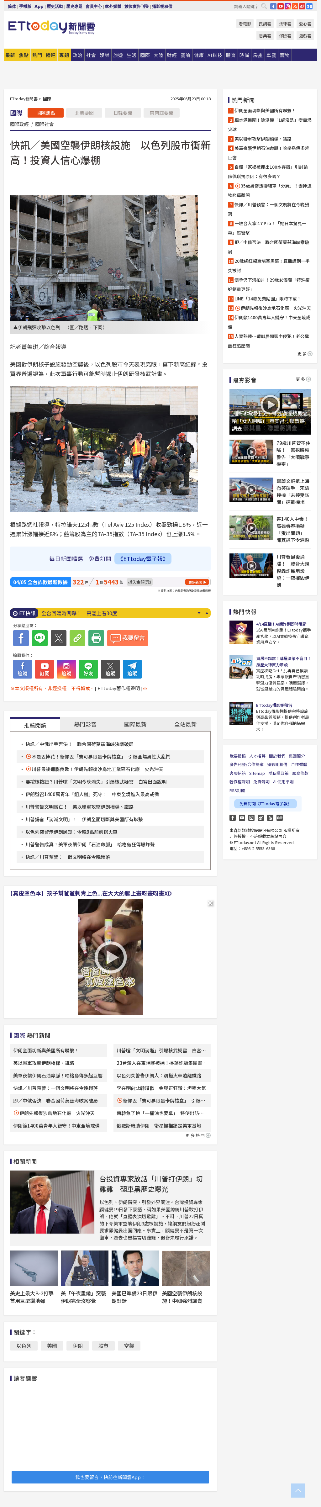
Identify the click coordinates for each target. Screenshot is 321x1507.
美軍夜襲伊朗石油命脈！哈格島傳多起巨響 (58, 1075)
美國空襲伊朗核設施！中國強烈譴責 (182, 1296)
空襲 (129, 1345)
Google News (309, 6)
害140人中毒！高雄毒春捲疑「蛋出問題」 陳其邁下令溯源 (292, 529)
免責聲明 (261, 782)
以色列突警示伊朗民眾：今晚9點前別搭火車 (71, 831)
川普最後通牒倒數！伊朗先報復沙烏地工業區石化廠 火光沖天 (97, 769)
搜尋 (264, 6)
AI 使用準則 (283, 782)
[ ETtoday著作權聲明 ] (119, 688)
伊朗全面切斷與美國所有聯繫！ (46, 1050)
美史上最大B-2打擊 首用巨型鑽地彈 (34, 1296)
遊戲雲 (305, 36)
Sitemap (257, 773)
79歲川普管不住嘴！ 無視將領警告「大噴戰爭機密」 (293, 454)
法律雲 (285, 24)
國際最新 (135, 724)
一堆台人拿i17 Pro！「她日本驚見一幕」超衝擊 (267, 228)
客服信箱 (237, 773)
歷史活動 (55, 6)
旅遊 (118, 55)
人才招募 (257, 756)
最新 (10, 55)
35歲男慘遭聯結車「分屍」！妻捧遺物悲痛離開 (270, 190)
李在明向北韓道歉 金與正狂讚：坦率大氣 (161, 1088)
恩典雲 (265, 36)
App (39, 6)
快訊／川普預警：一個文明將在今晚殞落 (67, 857)
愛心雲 (305, 24)
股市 (103, 1345)
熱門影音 (85, 724)
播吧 (51, 55)
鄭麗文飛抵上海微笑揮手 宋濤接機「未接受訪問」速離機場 (292, 491)
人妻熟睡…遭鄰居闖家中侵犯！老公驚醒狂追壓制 (268, 341)
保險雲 (285, 36)
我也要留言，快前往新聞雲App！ (110, 1477)
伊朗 (78, 1345)
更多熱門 (198, 1135)
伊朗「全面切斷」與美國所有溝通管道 (84, 613)
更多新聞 (195, 581)
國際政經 (19, 124)
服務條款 (300, 773)
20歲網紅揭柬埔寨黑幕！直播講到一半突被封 (269, 265)
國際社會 (44, 124)
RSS (295, 6)
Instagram (251, 818)
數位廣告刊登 (136, 6)
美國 (52, 1345)
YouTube (280, 6)
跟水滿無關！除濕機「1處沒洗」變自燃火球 (270, 124)
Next (199, 613)
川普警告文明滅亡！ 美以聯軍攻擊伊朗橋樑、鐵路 (79, 806)
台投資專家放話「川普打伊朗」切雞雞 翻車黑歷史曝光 (151, 1183)
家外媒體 (113, 6)
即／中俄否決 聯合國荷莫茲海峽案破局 (55, 1100)
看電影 (245, 24)
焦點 (24, 55)
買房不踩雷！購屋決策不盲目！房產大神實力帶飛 (283, 661)
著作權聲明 (239, 782)
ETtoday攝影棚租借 (274, 705)
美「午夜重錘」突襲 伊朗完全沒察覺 (86, 1296)
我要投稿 (237, 756)
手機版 (25, 6)
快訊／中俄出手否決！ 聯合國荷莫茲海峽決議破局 (79, 744)
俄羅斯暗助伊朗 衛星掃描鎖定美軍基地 (159, 1125)
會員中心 (94, 6)
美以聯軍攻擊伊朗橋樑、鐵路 (43, 1063)
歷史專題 (74, 6)
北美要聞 (84, 112)
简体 (12, 6)
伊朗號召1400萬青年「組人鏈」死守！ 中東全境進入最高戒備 (92, 794)
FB (273, 6)
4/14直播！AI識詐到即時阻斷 (281, 624)
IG (288, 6)
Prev (207, 613)
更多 (305, 354)
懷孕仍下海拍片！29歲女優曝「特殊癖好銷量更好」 (269, 284)
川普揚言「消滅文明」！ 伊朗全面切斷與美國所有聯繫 (84, 819)
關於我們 (277, 756)
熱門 (37, 55)
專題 (64, 55)
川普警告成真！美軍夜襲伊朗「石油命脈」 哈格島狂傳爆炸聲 (90, 844)
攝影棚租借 (162, 6)
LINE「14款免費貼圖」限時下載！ (267, 298)
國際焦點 (45, 112)
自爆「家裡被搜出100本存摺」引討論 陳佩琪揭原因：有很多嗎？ (270, 171)
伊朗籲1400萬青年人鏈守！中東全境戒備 (56, 1125)
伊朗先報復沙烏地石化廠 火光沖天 (57, 1113)
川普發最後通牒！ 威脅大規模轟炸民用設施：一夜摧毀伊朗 (292, 570)
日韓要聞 (122, 112)
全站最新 (185, 724)
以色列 (23, 1345)
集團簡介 (297, 756)
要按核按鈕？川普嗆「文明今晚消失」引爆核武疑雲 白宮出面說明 (95, 781)
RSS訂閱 (237, 790)
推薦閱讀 (35, 725)
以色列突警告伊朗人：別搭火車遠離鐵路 (159, 1075)
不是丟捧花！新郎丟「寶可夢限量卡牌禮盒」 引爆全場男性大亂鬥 (101, 756)
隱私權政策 (278, 773)
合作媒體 (299, 764)
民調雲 (265, 24)
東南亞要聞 (161, 112)
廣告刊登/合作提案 (246, 764)
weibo (302, 6)
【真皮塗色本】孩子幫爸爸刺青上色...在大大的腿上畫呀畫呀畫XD (89, 893)
